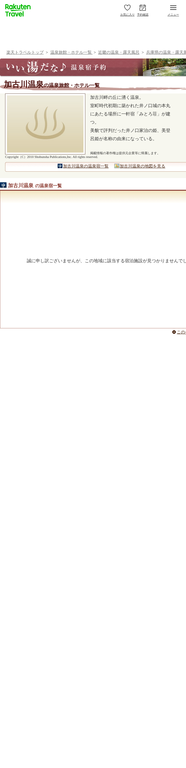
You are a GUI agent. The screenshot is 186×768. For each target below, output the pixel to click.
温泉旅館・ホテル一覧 (71, 52)
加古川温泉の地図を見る (142, 166)
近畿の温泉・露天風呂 (119, 52)
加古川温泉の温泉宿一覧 (86, 166)
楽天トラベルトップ (25, 52)
